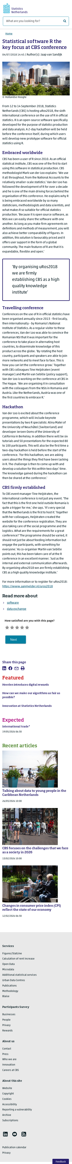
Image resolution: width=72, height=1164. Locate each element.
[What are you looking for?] (36, 21)
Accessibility (9, 1106)
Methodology (10, 992)
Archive (6, 1117)
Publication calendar (14, 1149)
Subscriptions (10, 1122)
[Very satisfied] (35, 627)
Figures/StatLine (12, 955)
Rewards (7, 1032)
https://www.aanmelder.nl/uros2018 (27, 586)
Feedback (61, 1162)
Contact (6, 1050)
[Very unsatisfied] (8, 627)
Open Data (8, 966)
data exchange (16, 609)
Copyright (8, 1095)
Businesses (8, 1016)
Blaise (5, 998)
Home (8, 34)
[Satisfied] (28, 627)
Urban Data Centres (13, 982)
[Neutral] (21, 627)
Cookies (7, 1100)
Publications (9, 987)
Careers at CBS (10, 1072)
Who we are (9, 1061)
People (6, 1021)
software (13, 602)
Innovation (8, 1066)
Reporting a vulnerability (17, 1111)
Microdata (8, 971)
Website (7, 1090)
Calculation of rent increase (18, 960)
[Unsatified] (15, 627)
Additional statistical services (19, 976)
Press (5, 1056)
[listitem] (4, 670)
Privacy (6, 1027)
